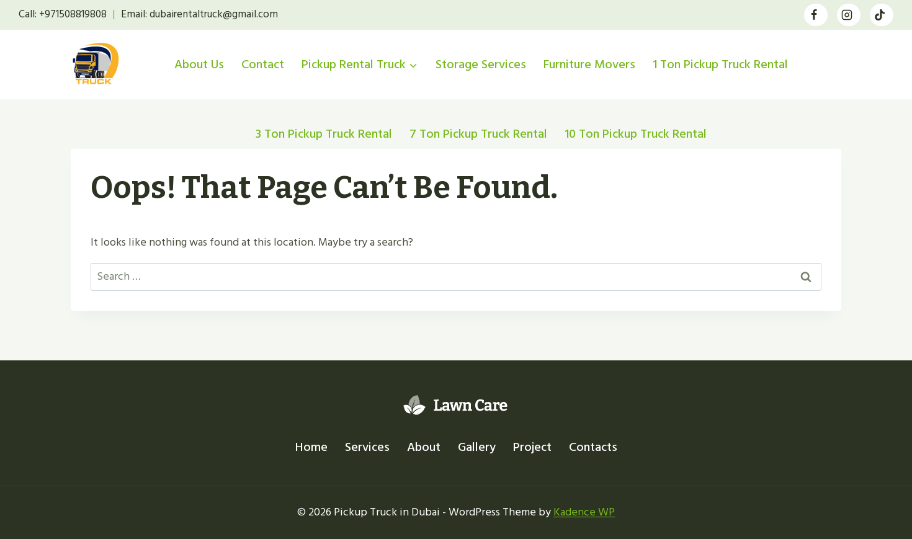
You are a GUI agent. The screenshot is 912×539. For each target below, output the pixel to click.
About (423, 447)
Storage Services (481, 64)
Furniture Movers (589, 64)
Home (311, 447)
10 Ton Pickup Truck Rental (636, 134)
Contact (262, 64)
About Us (199, 64)
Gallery (477, 447)
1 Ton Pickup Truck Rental (720, 64)
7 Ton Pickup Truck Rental (478, 134)
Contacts (593, 447)
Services (367, 447)
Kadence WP (584, 512)
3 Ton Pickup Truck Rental (324, 134)
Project (532, 447)
